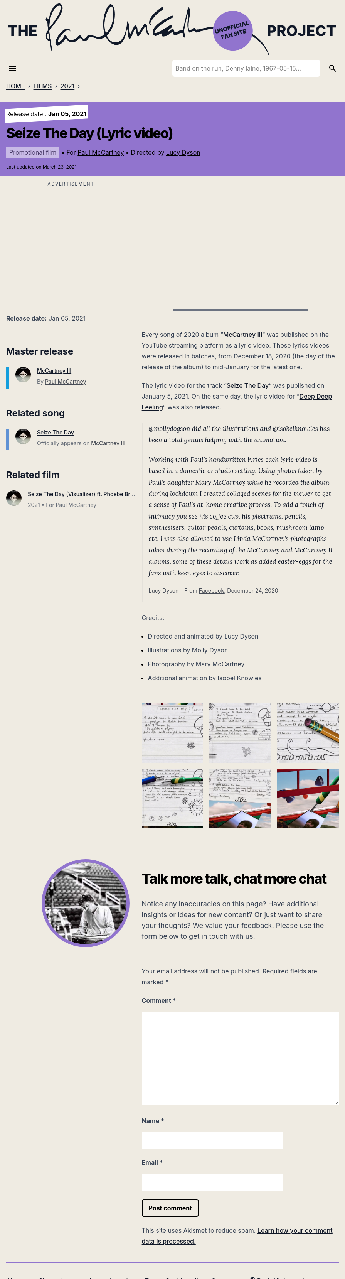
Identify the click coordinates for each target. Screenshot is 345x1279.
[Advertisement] (71, 243)
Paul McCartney (100, 152)
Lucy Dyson (183, 152)
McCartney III (54, 370)
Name (153, 1121)
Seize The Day (55, 432)
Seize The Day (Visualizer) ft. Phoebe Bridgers (87, 494)
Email (152, 1162)
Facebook (211, 590)
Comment (159, 1000)
